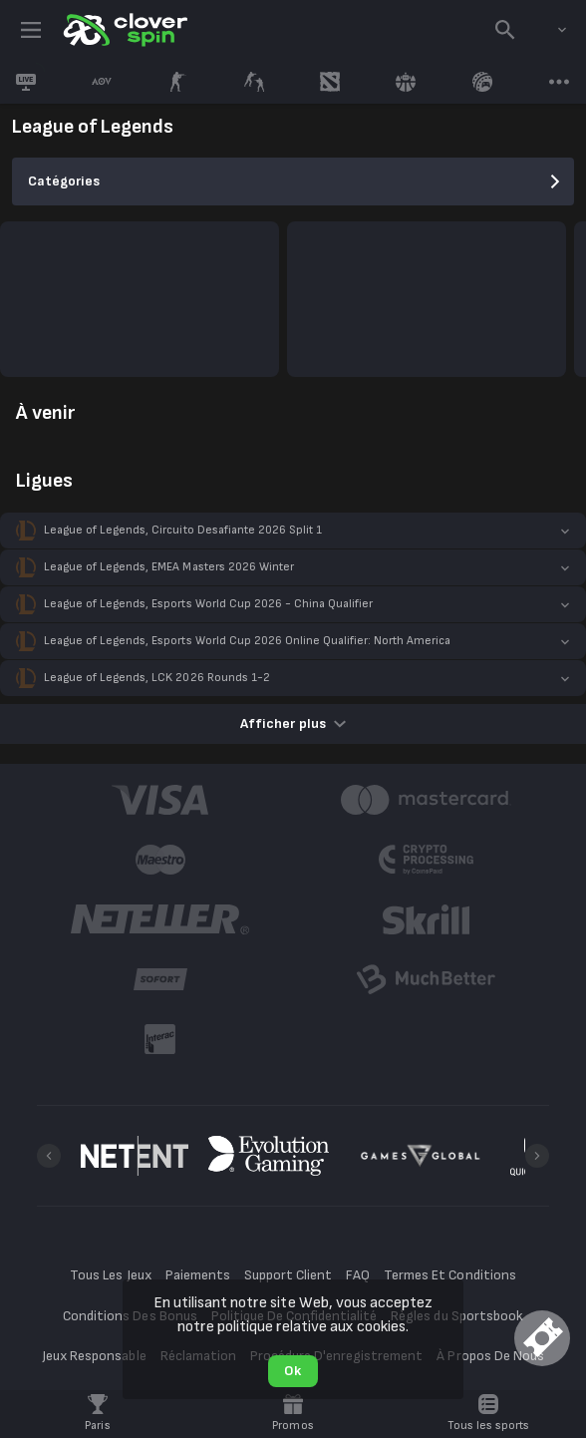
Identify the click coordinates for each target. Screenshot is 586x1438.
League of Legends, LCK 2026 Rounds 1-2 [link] (157, 677)
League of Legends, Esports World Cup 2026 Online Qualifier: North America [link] (247, 640)
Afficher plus (292, 723)
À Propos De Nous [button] (490, 1355)
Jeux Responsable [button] (94, 1355)
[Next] (537, 1156)
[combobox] (547, 30)
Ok (292, 1370)
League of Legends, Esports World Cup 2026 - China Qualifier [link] (208, 603)
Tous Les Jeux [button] (110, 1274)
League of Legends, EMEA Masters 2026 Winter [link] (169, 566)
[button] (293, 530)
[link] (123, 30)
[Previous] (49, 1156)
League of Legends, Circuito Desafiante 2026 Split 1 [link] (183, 530)
